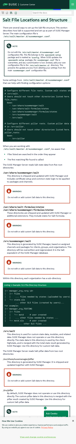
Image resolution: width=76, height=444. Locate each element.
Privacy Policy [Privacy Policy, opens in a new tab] (47, 427)
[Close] (73, 421)
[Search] (52, 13)
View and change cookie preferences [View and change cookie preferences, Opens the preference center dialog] (38, 437)
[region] (38, 430)
